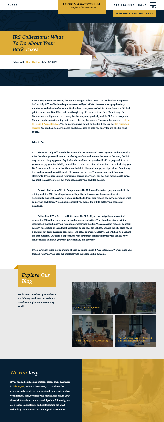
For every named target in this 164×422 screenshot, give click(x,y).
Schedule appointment (134, 13)
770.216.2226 (124, 5)
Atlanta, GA (18, 386)
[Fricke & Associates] (82, 5)
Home (142, 5)
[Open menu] (153, 5)
